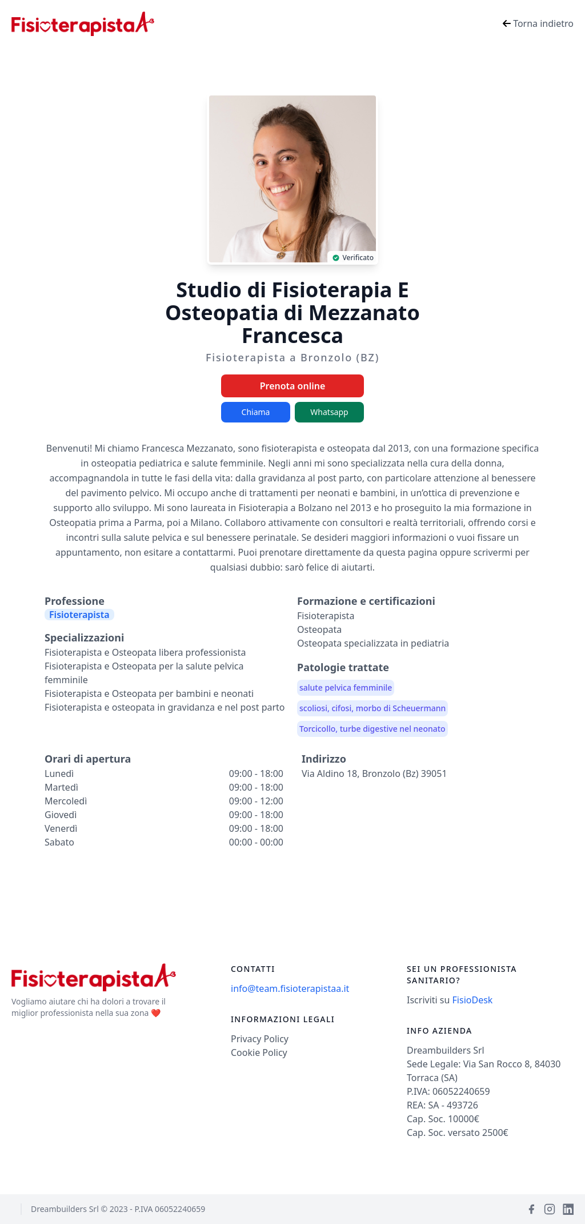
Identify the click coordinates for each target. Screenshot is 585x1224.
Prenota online (293, 386)
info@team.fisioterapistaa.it (290, 988)
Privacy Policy (260, 1038)
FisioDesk (472, 1000)
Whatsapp (329, 411)
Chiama (256, 411)
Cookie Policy (259, 1052)
